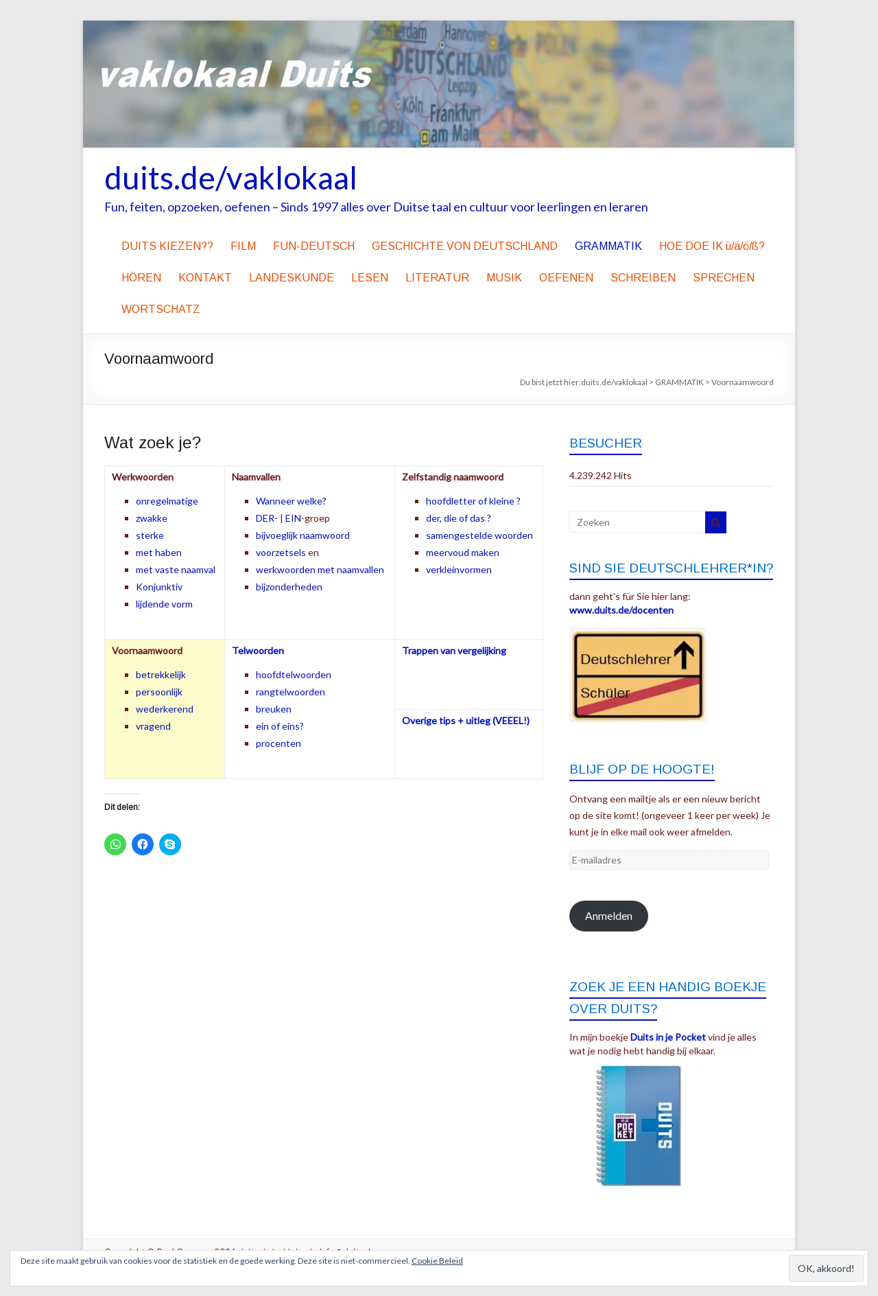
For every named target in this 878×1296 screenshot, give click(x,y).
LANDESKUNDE (291, 278)
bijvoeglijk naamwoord (303, 535)
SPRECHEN (724, 278)
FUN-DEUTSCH (314, 246)
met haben (159, 552)
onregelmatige (167, 501)
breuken (274, 709)
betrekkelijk (161, 674)
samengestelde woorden (479, 535)
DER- (267, 518)
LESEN (369, 278)
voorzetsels (281, 552)
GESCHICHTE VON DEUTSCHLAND (465, 246)
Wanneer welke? (291, 501)
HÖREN (141, 278)
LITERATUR (437, 278)
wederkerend (164, 709)
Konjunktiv (159, 586)
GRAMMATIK (608, 246)
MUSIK (504, 278)
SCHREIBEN (643, 278)
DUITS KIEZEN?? (167, 246)
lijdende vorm (164, 604)
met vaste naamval (175, 569)
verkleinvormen (459, 569)
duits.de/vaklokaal (230, 177)
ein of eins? (280, 726)
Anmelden (608, 915)
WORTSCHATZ (160, 309)
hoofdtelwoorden (293, 674)
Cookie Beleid (437, 1261)
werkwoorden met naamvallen (320, 569)
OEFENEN (566, 278)
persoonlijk (159, 691)
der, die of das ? (458, 518)
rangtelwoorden (290, 691)
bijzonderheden (289, 586)
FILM (243, 246)
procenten (278, 743)
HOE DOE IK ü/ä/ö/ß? (712, 246)
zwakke (151, 518)
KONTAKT (205, 278)
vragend (153, 726)
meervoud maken (462, 552)
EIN (293, 518)
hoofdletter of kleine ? (473, 501)
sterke (150, 535)
